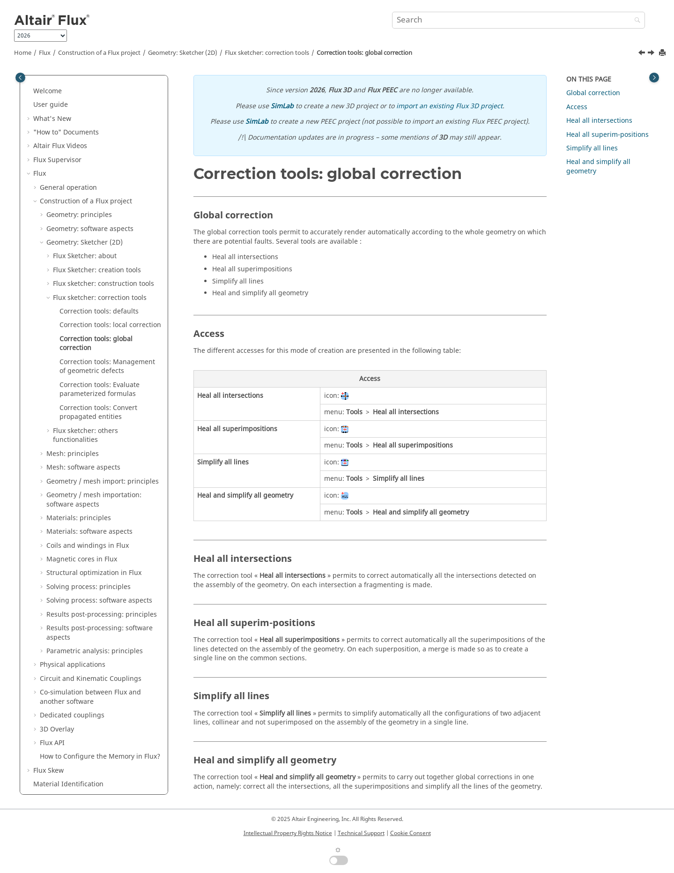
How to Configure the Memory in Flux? (100, 622)
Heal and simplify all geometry (598, 166)
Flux (45, 53)
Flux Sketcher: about (85, 122)
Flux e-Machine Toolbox (70, 691)
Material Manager (61, 678)
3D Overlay (57, 595)
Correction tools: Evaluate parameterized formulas (99, 255)
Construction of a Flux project (99, 53)
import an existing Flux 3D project (449, 106)
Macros (44, 747)
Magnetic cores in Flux (81, 425)
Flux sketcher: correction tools (267, 53)
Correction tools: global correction (364, 53)
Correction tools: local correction (110, 191)
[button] (42, 81)
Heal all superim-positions (607, 135)
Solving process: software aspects (99, 466)
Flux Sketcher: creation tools (97, 136)
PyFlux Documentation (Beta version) (90, 760)
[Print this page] (663, 53)
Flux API (52, 609)
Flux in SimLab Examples (72, 719)
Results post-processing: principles (101, 480)
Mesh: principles (72, 320)
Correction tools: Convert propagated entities (98, 278)
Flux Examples (55, 705)
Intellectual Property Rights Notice (288, 833)
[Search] (635, 21)
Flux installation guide (68, 774)
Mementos (50, 733)
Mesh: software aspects (83, 333)
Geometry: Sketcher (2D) (182, 53)
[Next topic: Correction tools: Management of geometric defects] (652, 54)
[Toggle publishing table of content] (20, 77)
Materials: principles (78, 384)
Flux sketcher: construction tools (103, 150)
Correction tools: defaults (99, 177)
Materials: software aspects (89, 398)
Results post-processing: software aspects (99, 498)
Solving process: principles (88, 453)
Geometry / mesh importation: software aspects (93, 365)
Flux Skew (48, 637)
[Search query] (518, 20)
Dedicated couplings (72, 581)
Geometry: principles (79, 81)
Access (576, 107)
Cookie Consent (410, 833)
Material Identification (68, 650)
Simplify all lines (592, 148)
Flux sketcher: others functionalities (85, 301)
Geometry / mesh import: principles (102, 347)
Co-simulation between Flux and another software (90, 563)
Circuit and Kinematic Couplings (90, 545)
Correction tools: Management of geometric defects (107, 232)
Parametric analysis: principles (94, 517)
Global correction (593, 93)
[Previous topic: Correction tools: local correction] (642, 54)
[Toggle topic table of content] (654, 77)
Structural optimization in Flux (93, 439)
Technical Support (361, 833)
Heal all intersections (599, 121)
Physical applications (72, 531)
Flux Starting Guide (63, 788)
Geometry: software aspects (89, 95)
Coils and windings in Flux (87, 412)
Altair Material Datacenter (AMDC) (87, 664)
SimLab (282, 106)
